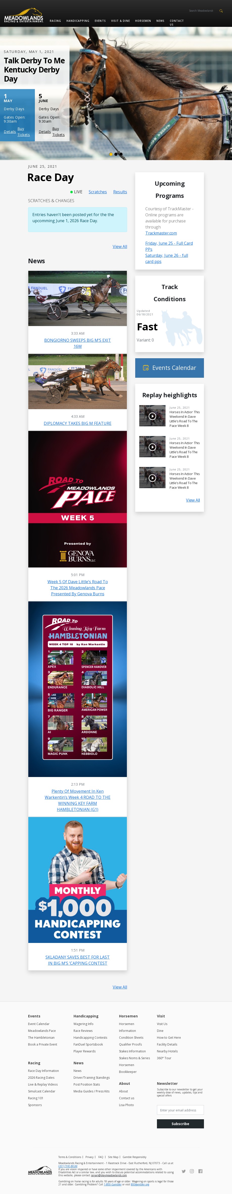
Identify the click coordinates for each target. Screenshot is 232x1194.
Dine (160, 1031)
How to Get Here (169, 1037)
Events (100, 21)
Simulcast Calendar (41, 1091)
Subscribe (180, 1123)
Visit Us (162, 1024)
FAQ (100, 1157)
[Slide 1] (111, 154)
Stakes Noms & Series (134, 1058)
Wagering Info (84, 1024)
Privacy (89, 1157)
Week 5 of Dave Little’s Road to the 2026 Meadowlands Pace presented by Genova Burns (78, 588)
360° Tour (164, 1058)
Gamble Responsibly (134, 1157)
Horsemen (143, 21)
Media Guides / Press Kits (91, 1091)
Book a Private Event (42, 1044)
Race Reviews (83, 1031)
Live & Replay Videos (43, 1084)
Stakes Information (132, 1051)
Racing (55, 21)
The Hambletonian (41, 1037)
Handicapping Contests (90, 1037)
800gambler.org (140, 1184)
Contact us (177, 22)
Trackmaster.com (161, 233)
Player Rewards (85, 1051)
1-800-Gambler (113, 1184)
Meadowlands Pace (42, 1031)
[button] (221, 10)
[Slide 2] (116, 154)
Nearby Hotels (167, 1051)
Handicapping (77, 21)
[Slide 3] (121, 154)
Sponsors (35, 1105)
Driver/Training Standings (92, 1077)
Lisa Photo (126, 1105)
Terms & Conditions (69, 1157)
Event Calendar (39, 1024)
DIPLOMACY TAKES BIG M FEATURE (77, 423)
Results (120, 192)
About (123, 1091)
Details (10, 131)
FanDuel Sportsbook (88, 1044)
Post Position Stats (87, 1084)
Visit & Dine (120, 21)
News (160, 21)
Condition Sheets (131, 1037)
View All (120, 246)
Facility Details (167, 1044)
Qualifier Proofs (130, 1044)
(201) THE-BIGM (67, 1166)
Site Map (113, 1157)
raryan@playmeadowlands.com (109, 1175)
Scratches (98, 192)
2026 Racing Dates (41, 1077)
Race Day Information (43, 1071)
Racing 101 (35, 1098)
